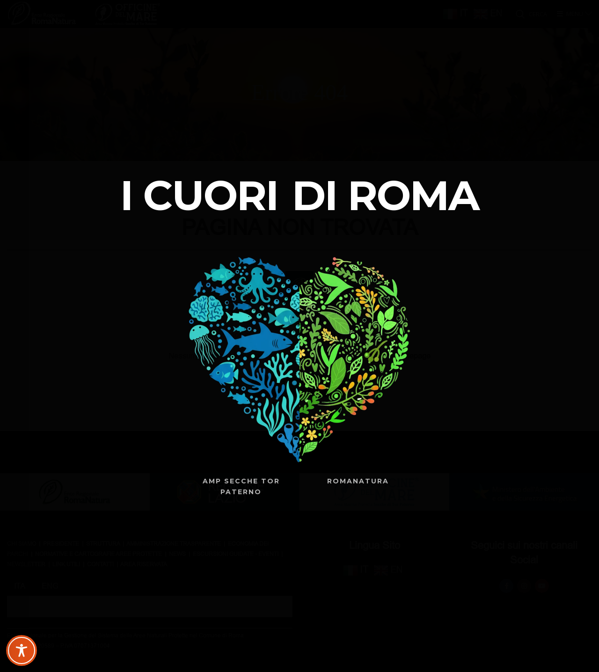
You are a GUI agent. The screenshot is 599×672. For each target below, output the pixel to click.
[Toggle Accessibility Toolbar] (21, 650)
